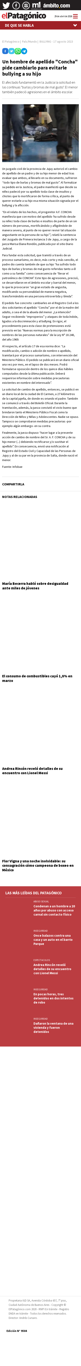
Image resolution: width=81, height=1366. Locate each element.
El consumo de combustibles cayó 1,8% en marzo (37, 678)
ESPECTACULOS (41, 960)
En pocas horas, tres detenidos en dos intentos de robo (53, 998)
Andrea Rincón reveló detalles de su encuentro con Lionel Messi (32, 770)
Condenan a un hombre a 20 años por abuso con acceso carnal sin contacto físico (54, 910)
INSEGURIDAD (40, 930)
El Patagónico (10, 41)
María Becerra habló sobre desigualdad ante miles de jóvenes (35, 585)
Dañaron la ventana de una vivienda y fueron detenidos (53, 1027)
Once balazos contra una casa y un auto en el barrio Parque (53, 939)
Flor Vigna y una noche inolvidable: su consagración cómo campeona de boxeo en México (38, 865)
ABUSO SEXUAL (41, 901)
